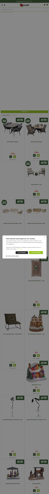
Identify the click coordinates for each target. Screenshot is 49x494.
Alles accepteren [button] (35, 252)
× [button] (44, 236)
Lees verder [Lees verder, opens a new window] (19, 249)
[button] (12, 256)
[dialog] (24, 247)
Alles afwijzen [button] (21, 252)
